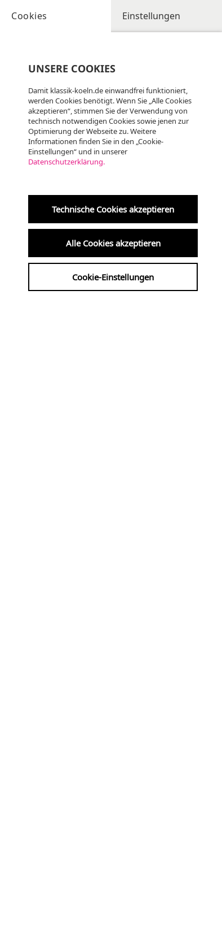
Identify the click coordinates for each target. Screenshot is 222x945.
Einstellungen (151, 16)
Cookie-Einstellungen (113, 277)
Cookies (29, 16)
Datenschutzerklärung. (66, 162)
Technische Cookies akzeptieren (113, 209)
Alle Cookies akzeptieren (113, 243)
